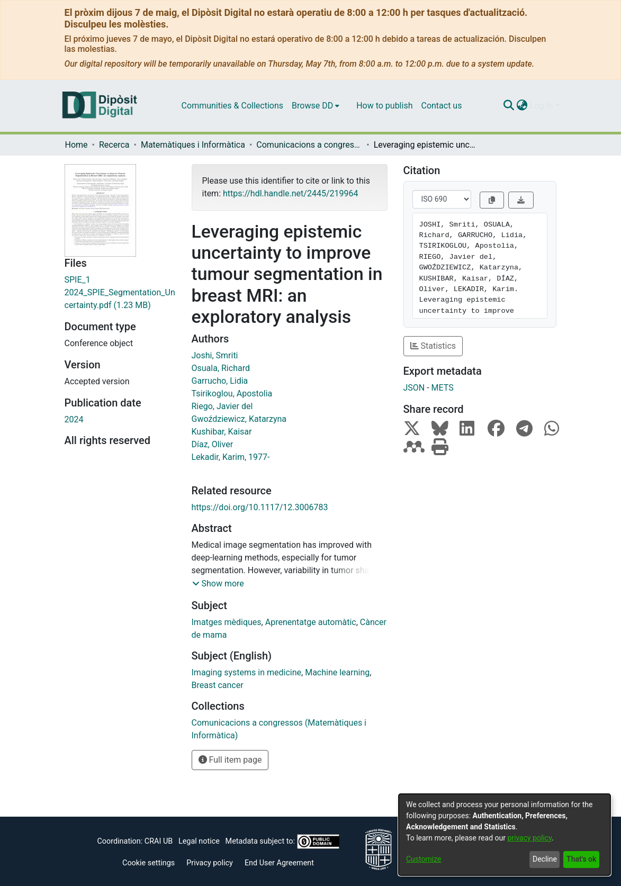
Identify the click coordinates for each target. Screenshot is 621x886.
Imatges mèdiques (227, 622)
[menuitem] (315, 105)
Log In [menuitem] (541, 106)
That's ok (581, 859)
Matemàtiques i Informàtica (193, 145)
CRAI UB (159, 841)
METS (442, 388)
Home (76, 145)
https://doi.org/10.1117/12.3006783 (260, 507)
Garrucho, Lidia (220, 381)
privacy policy (529, 838)
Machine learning (337, 672)
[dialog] (504, 834)
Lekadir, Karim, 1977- (231, 457)
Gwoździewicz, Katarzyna (239, 419)
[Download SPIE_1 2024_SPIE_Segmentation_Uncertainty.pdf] (120, 293)
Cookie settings (148, 862)
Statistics (433, 346)
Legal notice (199, 841)
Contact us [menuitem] (441, 106)
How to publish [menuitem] (384, 106)
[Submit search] (509, 106)
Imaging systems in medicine (247, 672)
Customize (423, 859)
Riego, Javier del (222, 406)
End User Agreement (279, 862)
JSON (414, 388)
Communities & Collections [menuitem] (232, 106)
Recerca (114, 145)
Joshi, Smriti (215, 355)
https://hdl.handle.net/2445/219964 (290, 193)
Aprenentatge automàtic (310, 622)
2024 (74, 419)
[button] (218, 584)
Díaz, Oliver (212, 444)
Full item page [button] (230, 760)
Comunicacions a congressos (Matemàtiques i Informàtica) (309, 145)
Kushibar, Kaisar (222, 432)
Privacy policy (209, 862)
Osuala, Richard (221, 368)
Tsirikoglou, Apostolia (232, 393)
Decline (545, 859)
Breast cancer (218, 685)
